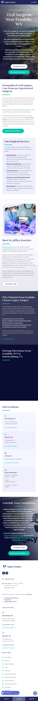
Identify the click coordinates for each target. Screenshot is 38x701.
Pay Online (8, 687)
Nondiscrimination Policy (10, 601)
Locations (7, 670)
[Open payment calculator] (10, 693)
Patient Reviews (9, 664)
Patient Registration (10, 677)
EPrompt (29, 594)
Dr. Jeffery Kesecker (8, 247)
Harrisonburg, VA (7, 615)
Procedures (8, 657)
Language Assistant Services (11, 598)
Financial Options (9, 680)
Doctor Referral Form (8, 339)
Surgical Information (10, 674)
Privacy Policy (7, 599)
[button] (35, 693)
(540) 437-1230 (9, 579)
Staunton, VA (6, 636)
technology (27, 110)
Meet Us (7, 660)
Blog (6, 667)
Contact (7, 690)
